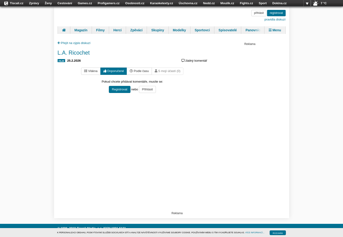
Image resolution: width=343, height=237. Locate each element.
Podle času (139, 71)
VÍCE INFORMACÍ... (254, 232)
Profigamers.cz (108, 3)
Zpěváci (136, 30)
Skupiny (157, 30)
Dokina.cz (279, 3)
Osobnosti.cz (135, 3)
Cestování (65, 3)
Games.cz (85, 3)
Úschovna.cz (188, 3)
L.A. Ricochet (74, 53)
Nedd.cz (209, 3)
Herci (117, 30)
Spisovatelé (228, 30)
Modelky (179, 30)
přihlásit (259, 13)
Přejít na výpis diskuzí (74, 43)
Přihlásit (147, 89)
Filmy (100, 30)
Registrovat (119, 89)
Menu (275, 30)
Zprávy (34, 3)
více (307, 3)
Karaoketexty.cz (161, 3)
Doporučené (113, 71)
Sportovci (202, 30)
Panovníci (253, 30)
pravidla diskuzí (275, 19)
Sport (263, 3)
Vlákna (90, 71)
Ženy (48, 3)
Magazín (81, 30)
